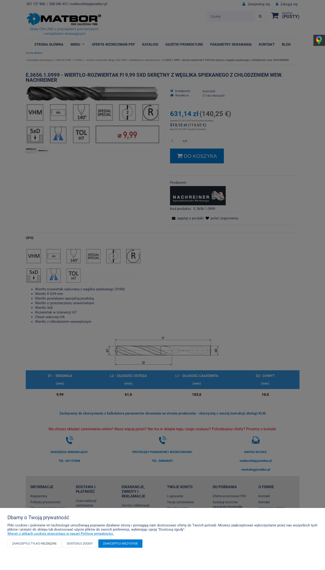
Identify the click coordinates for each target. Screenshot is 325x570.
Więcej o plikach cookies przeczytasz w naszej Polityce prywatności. (60, 534)
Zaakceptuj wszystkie (120, 543)
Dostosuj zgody (80, 543)
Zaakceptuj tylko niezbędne (34, 543)
